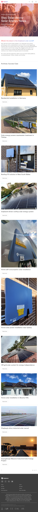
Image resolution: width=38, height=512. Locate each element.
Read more (5, 101)
